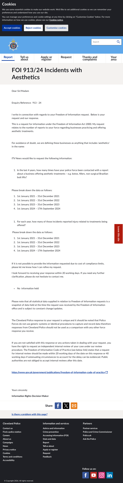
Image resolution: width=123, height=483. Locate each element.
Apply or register (50, 450)
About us (7, 439)
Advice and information (54, 428)
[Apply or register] (46, 58)
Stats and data (49, 439)
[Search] (118, 42)
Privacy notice (9, 450)
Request (46, 453)
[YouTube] (93, 475)
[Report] (8, 57)
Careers (6, 436)
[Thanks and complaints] (90, 58)
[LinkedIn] (109, 475)
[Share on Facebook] (58, 405)
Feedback (47, 457)
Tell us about (48, 446)
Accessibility (8, 460)
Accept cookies (12, 28)
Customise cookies (56, 28)
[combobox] (106, 42)
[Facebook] (85, 475)
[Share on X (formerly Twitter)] (66, 405)
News (5, 446)
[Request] (66, 57)
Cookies (6, 453)
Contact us (8, 428)
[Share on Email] (74, 405)
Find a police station (12, 432)
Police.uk (87, 436)
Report (46, 443)
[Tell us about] (24, 58)
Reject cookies (33, 28)
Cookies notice (56, 20)
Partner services (90, 428)
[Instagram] (101, 475)
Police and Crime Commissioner (97, 432)
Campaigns (8, 443)
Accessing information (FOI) (56, 436)
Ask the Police (89, 439)
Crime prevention (51, 432)
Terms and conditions (12, 457)
